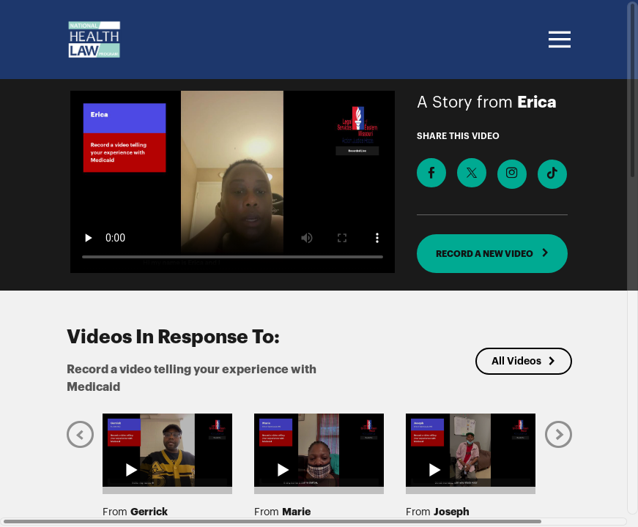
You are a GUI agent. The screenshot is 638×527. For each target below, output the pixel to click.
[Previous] (80, 434)
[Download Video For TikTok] (552, 174)
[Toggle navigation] (557, 39)
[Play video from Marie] (319, 450)
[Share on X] (471, 172)
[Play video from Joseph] (470, 450)
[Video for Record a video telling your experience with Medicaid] (232, 182)
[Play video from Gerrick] (167, 450)
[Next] (558, 434)
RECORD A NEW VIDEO (492, 253)
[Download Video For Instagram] (512, 174)
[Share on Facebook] (431, 172)
